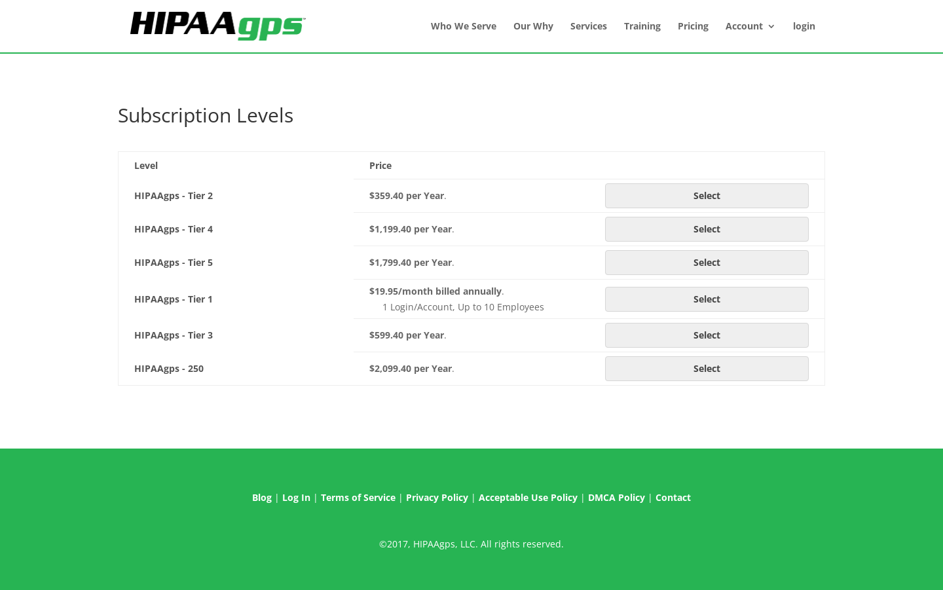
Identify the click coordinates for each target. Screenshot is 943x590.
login (804, 27)
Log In (296, 497)
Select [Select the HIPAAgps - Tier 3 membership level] (706, 335)
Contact (673, 497)
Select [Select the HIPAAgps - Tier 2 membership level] (706, 195)
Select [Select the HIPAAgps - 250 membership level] (706, 368)
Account (744, 27)
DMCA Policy (616, 497)
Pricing (693, 27)
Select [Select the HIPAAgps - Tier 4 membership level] (706, 229)
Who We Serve (463, 27)
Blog (262, 497)
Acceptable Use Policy (528, 497)
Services (588, 27)
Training (642, 27)
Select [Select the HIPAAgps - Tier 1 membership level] (706, 299)
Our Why (533, 27)
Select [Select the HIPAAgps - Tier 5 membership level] (706, 262)
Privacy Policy (437, 497)
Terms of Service (358, 497)
